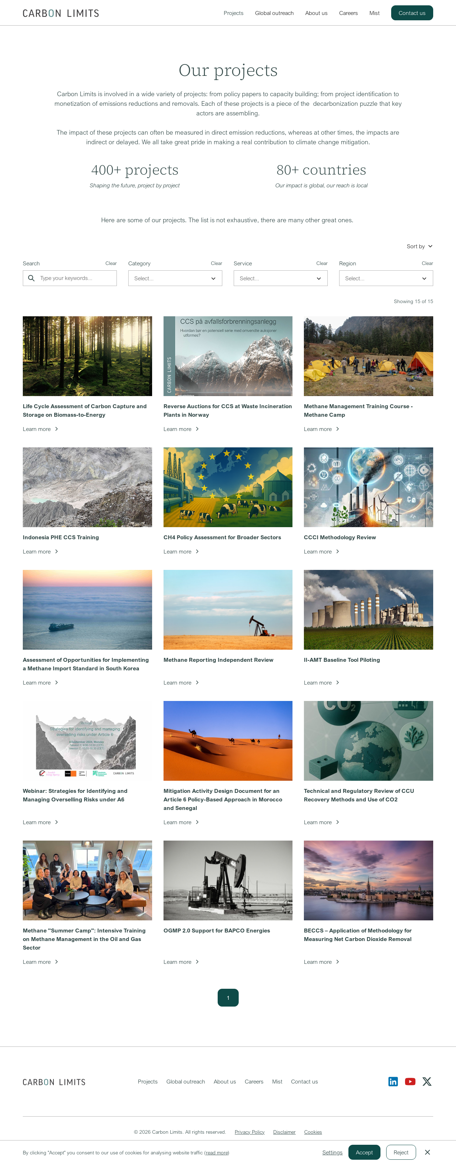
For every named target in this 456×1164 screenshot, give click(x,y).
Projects (234, 12)
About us (316, 12)
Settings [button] (332, 1152)
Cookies (313, 1132)
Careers (348, 12)
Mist (374, 12)
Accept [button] (364, 1152)
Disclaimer (284, 1132)
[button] (420, 246)
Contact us (412, 12)
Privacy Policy (250, 1132)
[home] (61, 12)
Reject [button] (401, 1152)
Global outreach (274, 12)
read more (217, 1152)
